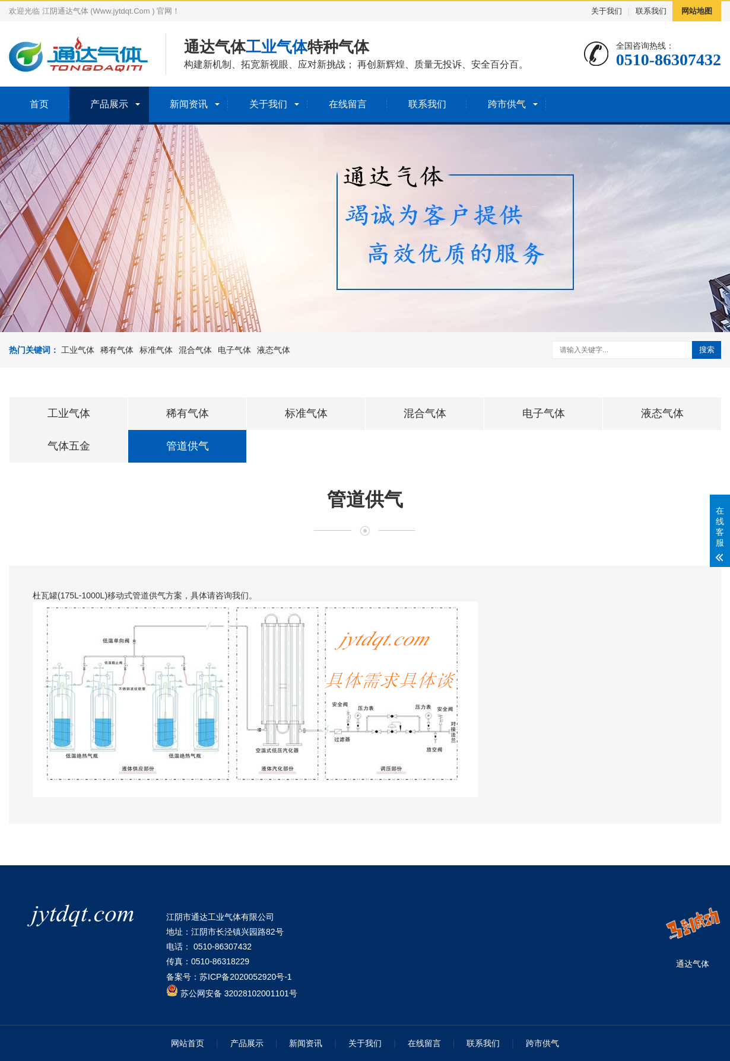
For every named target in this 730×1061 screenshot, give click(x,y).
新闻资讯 (189, 104)
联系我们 (651, 11)
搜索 (707, 349)
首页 (39, 104)
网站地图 (696, 11)
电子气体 (234, 350)
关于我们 (606, 11)
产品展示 (109, 104)
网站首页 (187, 1043)
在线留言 (348, 104)
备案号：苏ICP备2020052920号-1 (229, 977)
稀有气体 (117, 350)
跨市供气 (507, 104)
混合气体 (195, 350)
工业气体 (77, 350)
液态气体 (273, 350)
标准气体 (156, 350)
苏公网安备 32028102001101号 (231, 993)
